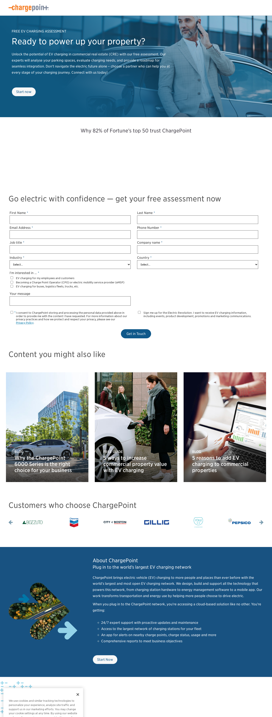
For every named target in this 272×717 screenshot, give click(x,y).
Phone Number (149, 228)
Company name (149, 242)
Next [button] (261, 522)
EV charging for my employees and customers (45, 278)
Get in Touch (136, 334)
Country (144, 258)
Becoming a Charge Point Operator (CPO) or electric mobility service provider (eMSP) (70, 282)
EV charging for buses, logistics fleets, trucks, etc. (47, 286)
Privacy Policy (25, 322)
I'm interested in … (24, 273)
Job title (17, 242)
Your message (20, 294)
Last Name (146, 213)
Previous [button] (10, 522)
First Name (19, 213)
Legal (60, 693)
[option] (32, 522)
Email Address (21, 228)
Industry (17, 258)
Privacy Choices (45, 693)
